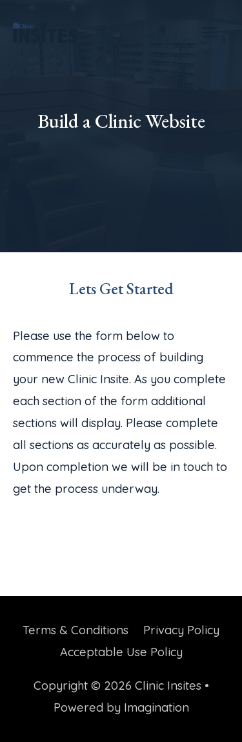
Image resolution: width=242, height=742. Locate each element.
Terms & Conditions (75, 630)
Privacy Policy (181, 630)
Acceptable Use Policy (121, 652)
